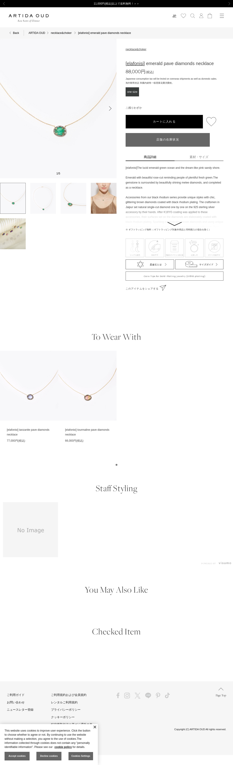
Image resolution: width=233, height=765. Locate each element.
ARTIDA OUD (36, 33)
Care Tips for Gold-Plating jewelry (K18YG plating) (174, 276)
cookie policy (63, 747)
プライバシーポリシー (66, 709)
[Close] (95, 727)
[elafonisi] (135, 63)
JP (174, 15)
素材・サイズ (199, 157)
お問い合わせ (16, 702)
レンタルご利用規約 (64, 702)
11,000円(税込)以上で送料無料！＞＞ (116, 3)
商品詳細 (150, 157)
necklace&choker (136, 49)
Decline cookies (49, 756)
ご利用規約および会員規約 (68, 695)
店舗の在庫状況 (167, 139)
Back (16, 33)
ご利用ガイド (16, 695)
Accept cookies (17, 756)
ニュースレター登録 (20, 709)
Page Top (221, 692)
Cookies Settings (80, 756)
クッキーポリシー (63, 717)
